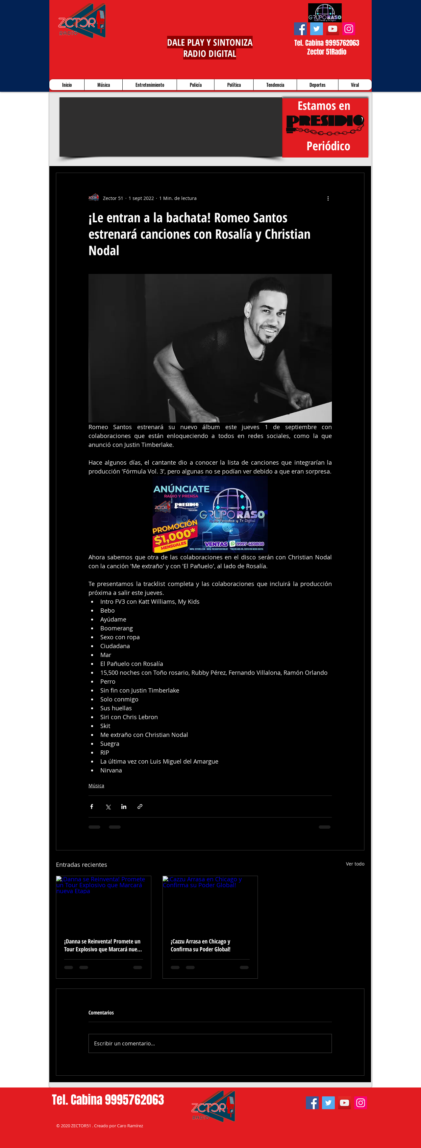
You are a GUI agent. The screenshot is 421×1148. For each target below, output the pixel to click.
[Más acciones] (328, 198)
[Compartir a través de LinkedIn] (124, 806)
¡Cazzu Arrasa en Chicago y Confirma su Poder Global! (201, 945)
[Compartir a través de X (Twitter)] (108, 806)
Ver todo (355, 864)
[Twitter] (316, 28)
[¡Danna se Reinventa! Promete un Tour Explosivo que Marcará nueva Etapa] (103, 902)
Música (96, 785)
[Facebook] (300, 28)
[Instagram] (348, 28)
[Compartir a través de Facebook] (91, 806)
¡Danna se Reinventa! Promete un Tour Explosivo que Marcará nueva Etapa (103, 945)
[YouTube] (332, 28)
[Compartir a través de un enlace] (140, 806)
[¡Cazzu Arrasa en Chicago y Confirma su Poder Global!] (210, 902)
